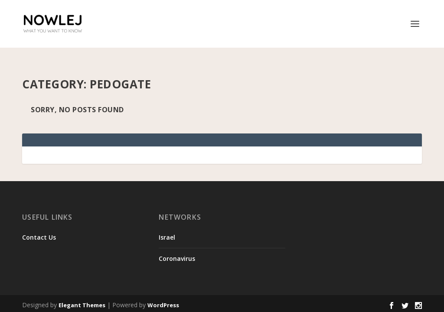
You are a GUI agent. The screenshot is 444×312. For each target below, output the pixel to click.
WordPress (163, 291)
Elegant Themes (82, 291)
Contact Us (39, 223)
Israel (167, 223)
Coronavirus (177, 244)
